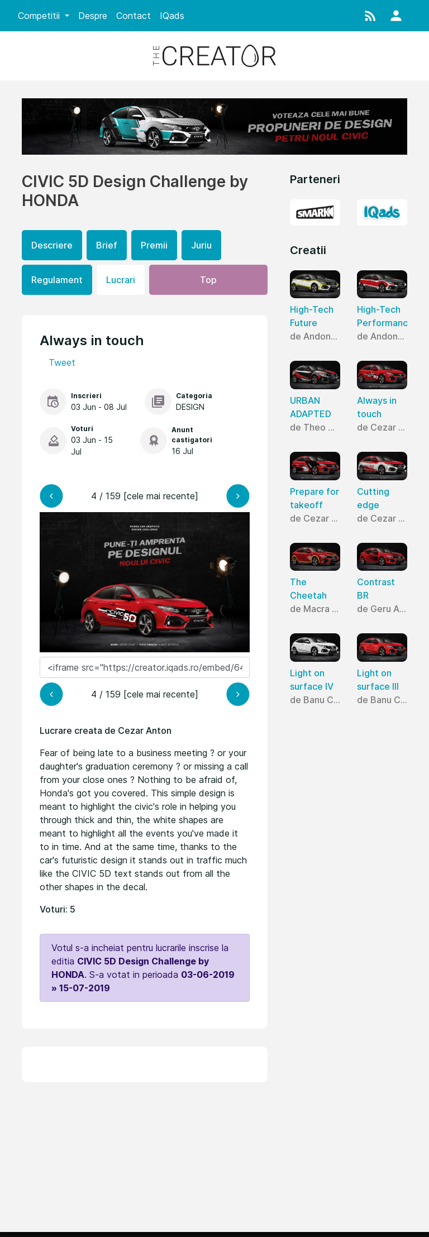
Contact (133, 15)
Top (208, 279)
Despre (92, 15)
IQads (172, 15)
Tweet (62, 362)
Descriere (52, 245)
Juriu (201, 245)
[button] (370, 15)
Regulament (57, 279)
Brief (106, 245)
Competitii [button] (40, 15)
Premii (154, 245)
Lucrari (120, 279)
